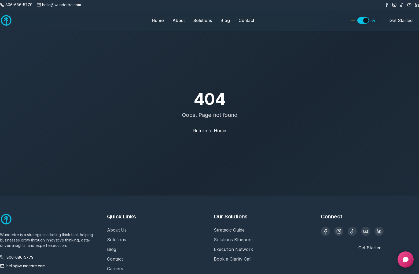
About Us (117, 230)
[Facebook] (387, 5)
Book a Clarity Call (232, 259)
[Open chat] (406, 259)
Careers (115, 268)
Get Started (401, 20)
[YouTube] (365, 231)
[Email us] (59, 5)
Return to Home (209, 130)
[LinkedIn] (417, 5)
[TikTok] (402, 5)
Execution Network (233, 249)
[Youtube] (409, 5)
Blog (225, 20)
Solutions (202, 20)
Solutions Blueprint (233, 239)
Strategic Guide (229, 230)
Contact (246, 20)
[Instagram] (394, 5)
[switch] (363, 20)
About (178, 20)
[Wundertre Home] (29, 20)
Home (158, 20)
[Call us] (16, 5)
